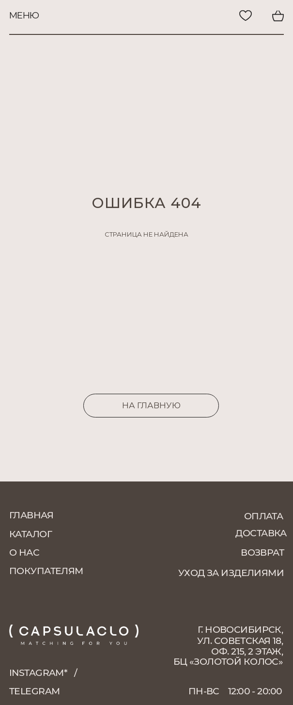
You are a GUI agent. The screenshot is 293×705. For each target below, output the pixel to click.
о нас (24, 552)
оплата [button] (263, 516)
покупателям (46, 571)
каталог (30, 534)
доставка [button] (260, 533)
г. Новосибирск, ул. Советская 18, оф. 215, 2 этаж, (240, 640)
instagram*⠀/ (43, 672)
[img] (212, 15)
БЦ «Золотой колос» (228, 661)
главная (31, 515)
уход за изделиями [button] (231, 572)
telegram (34, 691)
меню (24, 15)
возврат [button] (262, 552)
